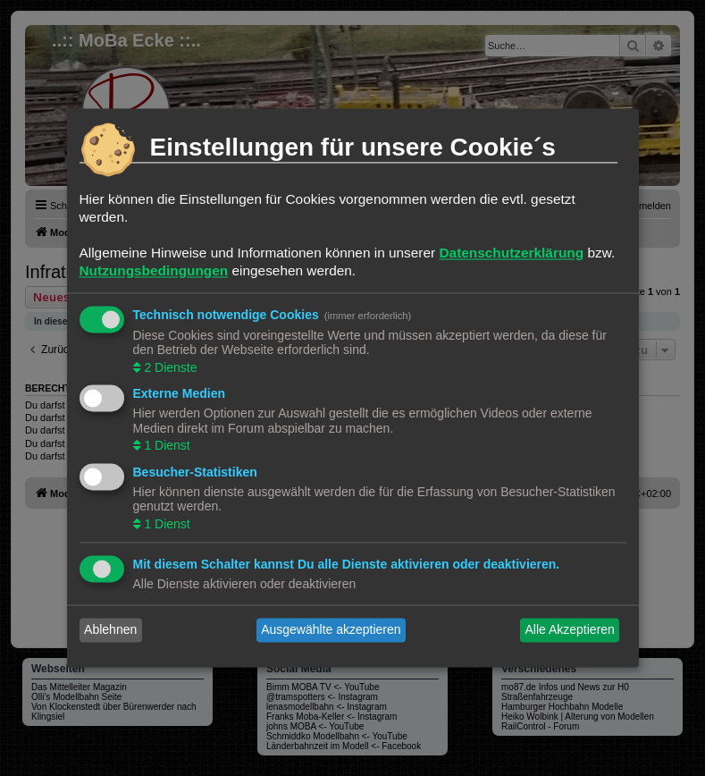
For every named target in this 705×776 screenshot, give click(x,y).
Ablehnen (110, 630)
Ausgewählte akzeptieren (330, 630)
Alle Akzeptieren (569, 630)
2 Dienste (169, 367)
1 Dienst (165, 446)
